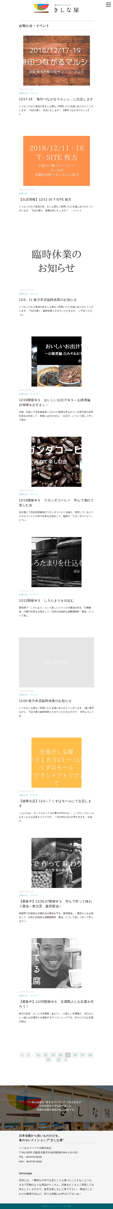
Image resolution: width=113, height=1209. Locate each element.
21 (38, 1055)
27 (82, 1055)
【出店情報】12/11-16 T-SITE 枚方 (45, 199)
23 (53, 1055)
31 (58, 1059)
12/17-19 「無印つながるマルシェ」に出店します (56, 99)
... (21, 114)
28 (90, 1055)
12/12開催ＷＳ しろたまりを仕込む (46, 600)
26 (75, 1055)
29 (48, 1059)
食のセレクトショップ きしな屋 (57, 1206)
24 (60, 1055)
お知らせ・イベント (28, 93)
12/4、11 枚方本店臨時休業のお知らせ (48, 300)
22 (45, 1055)
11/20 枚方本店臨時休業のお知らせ (45, 701)
